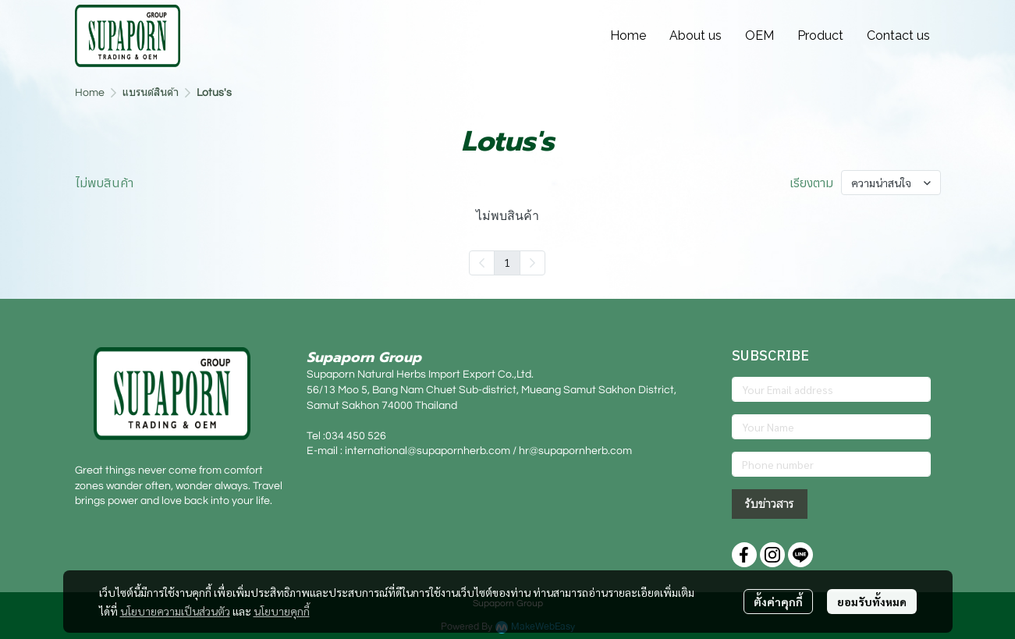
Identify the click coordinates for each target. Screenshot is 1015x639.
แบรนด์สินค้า (150, 92)
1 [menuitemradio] (507, 262)
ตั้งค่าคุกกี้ (778, 602)
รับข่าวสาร (769, 504)
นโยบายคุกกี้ (282, 611)
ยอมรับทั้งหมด (872, 602)
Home (90, 92)
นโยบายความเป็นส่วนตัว (175, 611)
